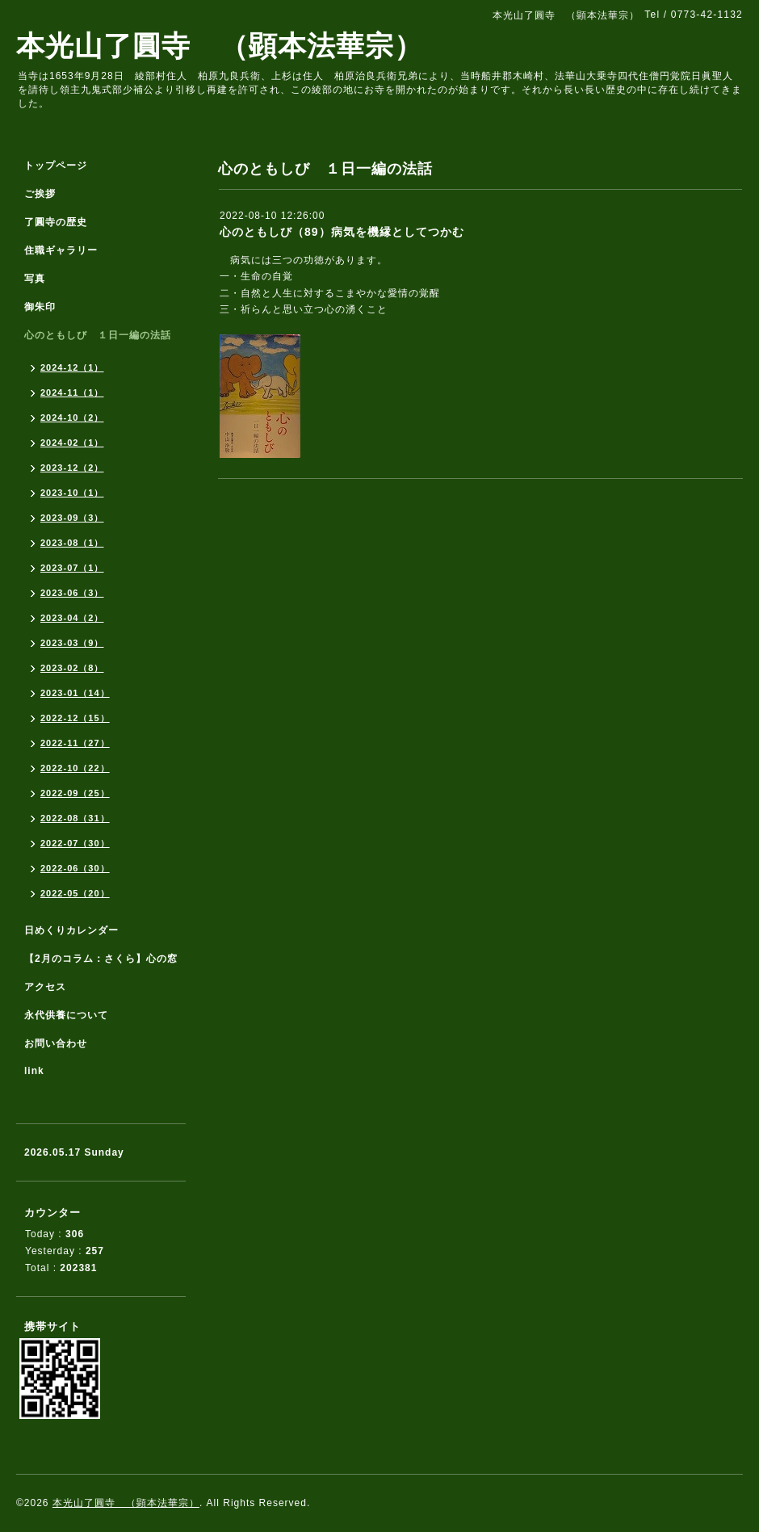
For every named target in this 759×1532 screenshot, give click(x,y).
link (34, 1071)
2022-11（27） (75, 743)
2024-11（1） (72, 392)
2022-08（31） (75, 818)
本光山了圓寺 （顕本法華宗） (219, 45)
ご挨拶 (40, 193)
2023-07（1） (72, 568)
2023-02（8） (72, 668)
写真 (34, 278)
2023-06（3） (72, 593)
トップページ (55, 165)
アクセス (45, 987)
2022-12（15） (75, 718)
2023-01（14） (75, 693)
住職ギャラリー (66, 250)
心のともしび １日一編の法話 (97, 335)
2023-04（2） (72, 618)
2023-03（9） (72, 643)
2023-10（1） (72, 492)
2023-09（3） (72, 518)
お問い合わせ (55, 1043)
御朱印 (40, 307)
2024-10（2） (72, 417)
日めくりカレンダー (71, 930)
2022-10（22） (75, 768)
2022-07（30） (75, 843)
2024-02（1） (72, 442)
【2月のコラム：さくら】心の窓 (101, 958)
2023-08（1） (72, 543)
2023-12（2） (72, 467)
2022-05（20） (75, 893)
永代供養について (66, 1015)
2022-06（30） (75, 868)
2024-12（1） (72, 367)
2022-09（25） (75, 793)
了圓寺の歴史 (55, 222)
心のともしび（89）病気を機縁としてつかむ (342, 231)
